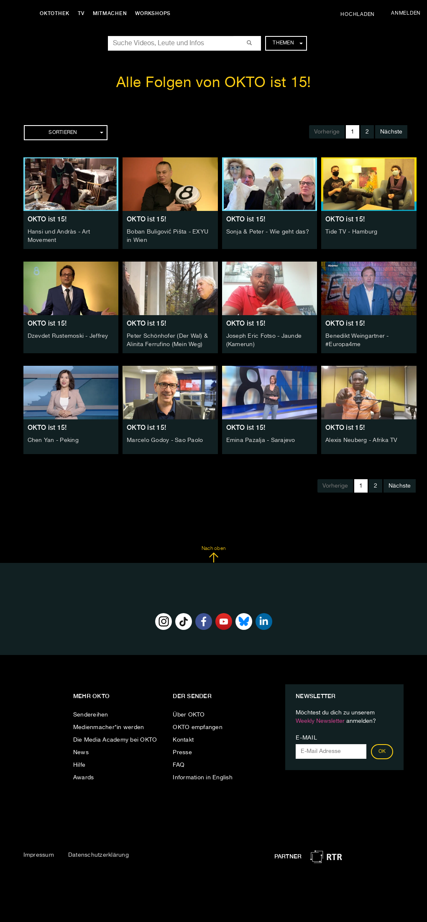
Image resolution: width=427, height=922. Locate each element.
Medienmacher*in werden (108, 727)
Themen (287, 43)
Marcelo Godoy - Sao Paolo (165, 440)
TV (81, 13)
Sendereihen (90, 715)
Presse (182, 752)
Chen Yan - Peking (53, 440)
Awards (83, 778)
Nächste (391, 132)
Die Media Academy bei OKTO (115, 740)
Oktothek (54, 13)
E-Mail (306, 738)
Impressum (38, 855)
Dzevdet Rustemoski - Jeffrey (68, 336)
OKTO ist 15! (47, 219)
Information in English (203, 778)
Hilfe (79, 765)
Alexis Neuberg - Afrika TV (361, 440)
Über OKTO (189, 715)
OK (382, 751)
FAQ (178, 765)
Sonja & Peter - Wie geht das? (267, 232)
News (81, 752)
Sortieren (76, 132)
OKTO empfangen (197, 727)
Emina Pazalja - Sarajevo (260, 440)
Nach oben (213, 554)
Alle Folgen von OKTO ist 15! (213, 83)
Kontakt (183, 740)
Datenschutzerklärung (98, 855)
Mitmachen (110, 13)
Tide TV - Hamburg (351, 232)
